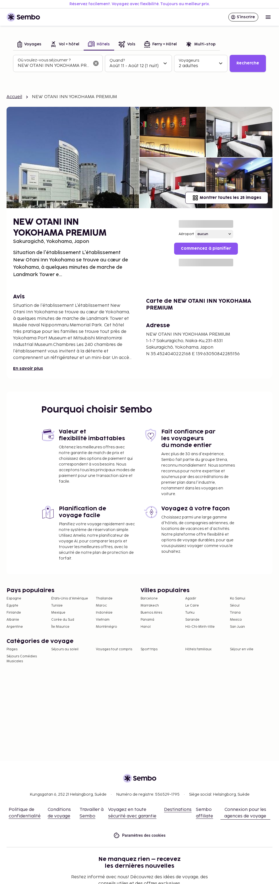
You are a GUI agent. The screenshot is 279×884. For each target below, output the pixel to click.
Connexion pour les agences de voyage (245, 813)
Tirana (235, 613)
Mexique (58, 613)
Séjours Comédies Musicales (22, 658)
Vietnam (103, 620)
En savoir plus (28, 368)
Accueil (14, 96)
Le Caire (192, 606)
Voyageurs (189, 60)
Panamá (147, 620)
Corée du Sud (62, 620)
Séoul (234, 606)
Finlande (14, 613)
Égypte (12, 606)
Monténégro (106, 627)
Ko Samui (237, 598)
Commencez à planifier (206, 248)
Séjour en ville (241, 649)
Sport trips (149, 649)
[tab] (29, 45)
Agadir (190, 598)
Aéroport (186, 234)
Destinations (178, 809)
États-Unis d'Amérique (69, 598)
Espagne (14, 598)
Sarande (192, 620)
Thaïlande (104, 598)
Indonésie (104, 613)
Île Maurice (60, 627)
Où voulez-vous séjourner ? (44, 60)
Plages (12, 649)
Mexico (236, 620)
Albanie (13, 620)
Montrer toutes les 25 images (226, 198)
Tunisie (57, 606)
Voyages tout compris (114, 649)
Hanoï (146, 627)
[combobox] (53, 65)
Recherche (247, 63)
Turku (190, 613)
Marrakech (150, 606)
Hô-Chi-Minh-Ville (200, 627)
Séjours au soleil (64, 649)
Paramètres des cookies (139, 835)
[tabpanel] (139, 63)
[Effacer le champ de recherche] (96, 63)
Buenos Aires (151, 613)
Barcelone (149, 598)
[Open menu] (268, 17)
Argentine (15, 627)
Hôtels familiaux (198, 649)
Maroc (101, 606)
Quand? (117, 60)
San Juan (237, 627)
